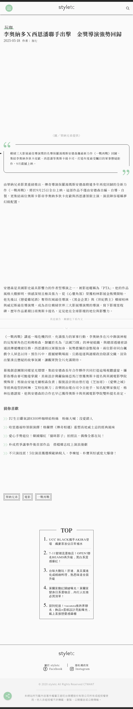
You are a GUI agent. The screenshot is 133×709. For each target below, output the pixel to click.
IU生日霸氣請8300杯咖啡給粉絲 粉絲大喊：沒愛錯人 (51, 418)
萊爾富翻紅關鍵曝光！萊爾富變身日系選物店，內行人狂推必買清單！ (69, 592)
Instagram (80, 669)
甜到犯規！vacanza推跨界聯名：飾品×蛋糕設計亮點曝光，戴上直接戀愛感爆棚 (70, 609)
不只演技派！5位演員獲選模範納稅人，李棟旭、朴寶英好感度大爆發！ (63, 453)
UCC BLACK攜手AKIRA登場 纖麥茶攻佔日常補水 (69, 541)
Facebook (52, 669)
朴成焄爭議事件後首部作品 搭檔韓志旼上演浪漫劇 (48, 444)
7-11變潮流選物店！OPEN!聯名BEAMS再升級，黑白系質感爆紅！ (69, 557)
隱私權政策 (82, 665)
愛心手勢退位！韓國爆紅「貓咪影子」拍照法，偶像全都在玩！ (57, 435)
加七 (34, 41)
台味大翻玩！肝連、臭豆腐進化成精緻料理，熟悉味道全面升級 (69, 574)
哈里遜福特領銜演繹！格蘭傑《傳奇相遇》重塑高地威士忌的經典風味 (62, 427)
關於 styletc (52, 665)
